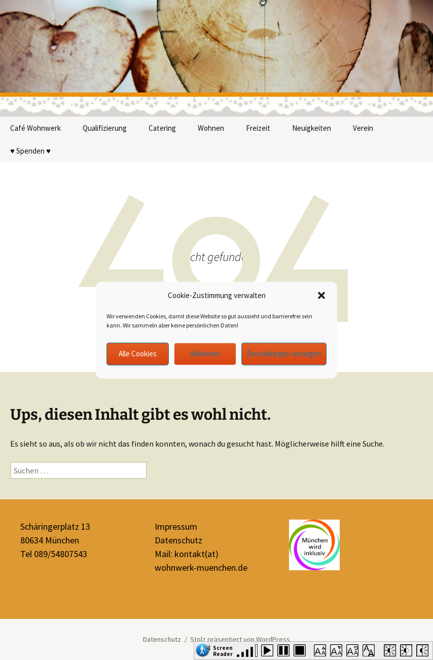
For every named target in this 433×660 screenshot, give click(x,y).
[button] (321, 295)
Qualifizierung (105, 128)
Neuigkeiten (311, 128)
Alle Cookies (138, 353)
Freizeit (258, 128)
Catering (162, 128)
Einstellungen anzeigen (284, 353)
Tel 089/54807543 (53, 554)
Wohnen (211, 128)
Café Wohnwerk (35, 128)
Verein (363, 128)
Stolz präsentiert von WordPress (240, 639)
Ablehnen (205, 353)
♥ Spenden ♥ (30, 151)
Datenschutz (178, 540)
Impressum (176, 526)
